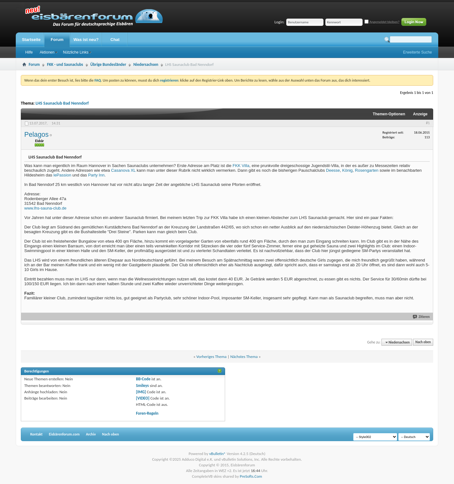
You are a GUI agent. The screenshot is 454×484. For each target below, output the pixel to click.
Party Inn (96, 175)
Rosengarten (366, 170)
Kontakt (36, 434)
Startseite (31, 39)
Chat (114, 39)
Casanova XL (123, 170)
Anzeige (420, 114)
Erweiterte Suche (417, 52)
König (347, 170)
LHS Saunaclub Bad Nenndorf (62, 103)
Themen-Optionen (389, 114)
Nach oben (423, 342)
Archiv (91, 434)
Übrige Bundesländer (108, 64)
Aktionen (47, 52)
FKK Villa (241, 165)
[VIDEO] (142, 398)
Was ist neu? (86, 39)
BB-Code (143, 379)
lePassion (62, 175)
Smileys (142, 385)
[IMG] (141, 391)
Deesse (333, 170)
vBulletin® (217, 453)
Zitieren (424, 317)
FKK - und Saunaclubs (65, 64)
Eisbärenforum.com (64, 434)
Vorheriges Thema (211, 356)
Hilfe (29, 52)
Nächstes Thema (244, 356)
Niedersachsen (145, 64)
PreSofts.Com (251, 476)
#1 (428, 123)
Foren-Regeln (147, 413)
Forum (57, 39)
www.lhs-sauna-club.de (45, 208)
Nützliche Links (76, 52)
